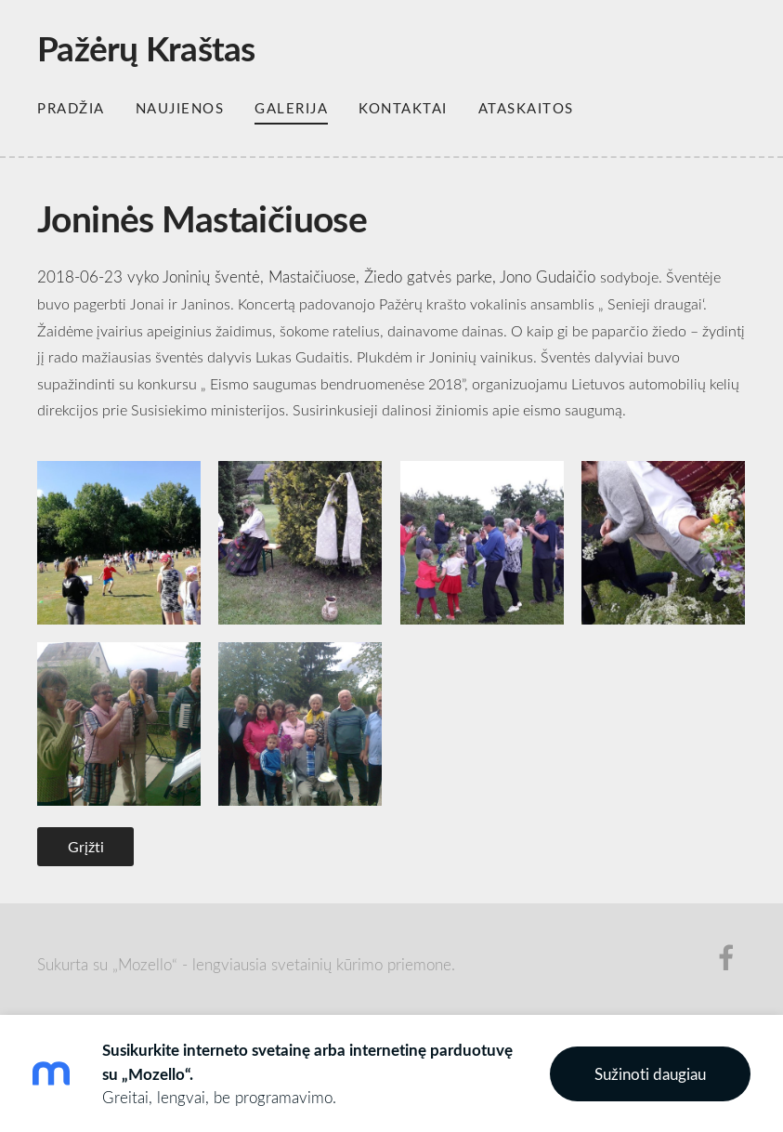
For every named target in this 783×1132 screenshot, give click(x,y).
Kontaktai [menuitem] (403, 108)
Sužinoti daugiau (650, 1074)
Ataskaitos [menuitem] (526, 108)
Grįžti (86, 846)
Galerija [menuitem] (291, 108)
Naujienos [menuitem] (180, 108)
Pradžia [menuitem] (71, 108)
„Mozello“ (144, 964)
